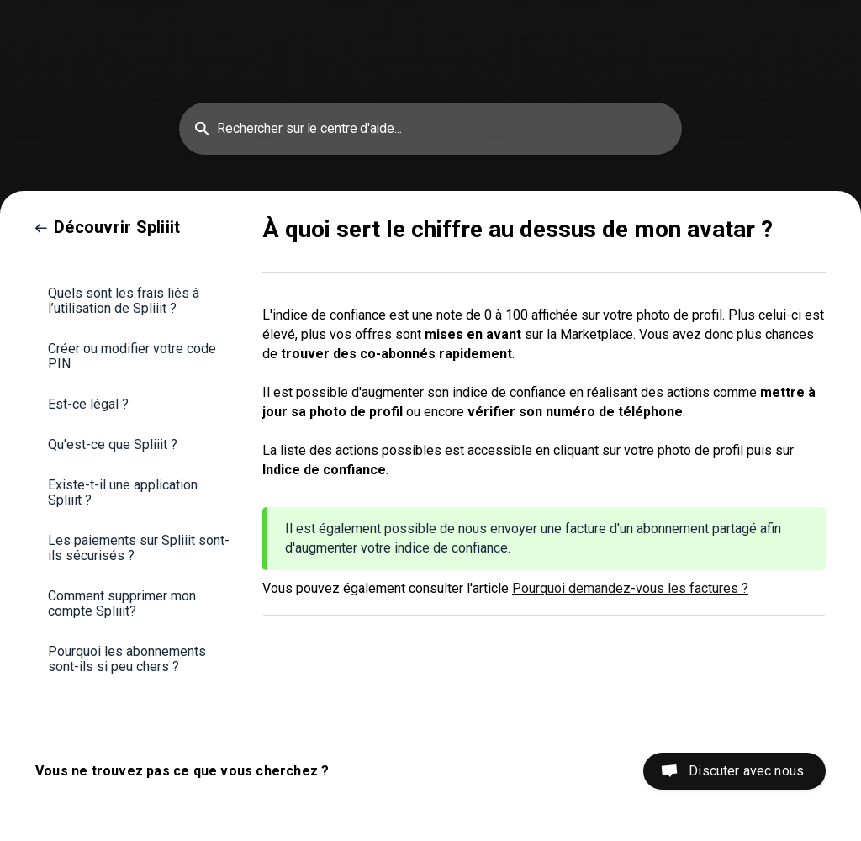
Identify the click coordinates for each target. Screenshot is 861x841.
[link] (107, 227)
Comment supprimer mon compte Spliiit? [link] (122, 603)
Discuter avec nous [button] (746, 771)
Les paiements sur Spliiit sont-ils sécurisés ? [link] (139, 547)
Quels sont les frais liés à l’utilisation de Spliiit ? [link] (123, 300)
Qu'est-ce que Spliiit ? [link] (112, 444)
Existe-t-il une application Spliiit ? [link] (123, 492)
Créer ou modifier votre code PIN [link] (132, 356)
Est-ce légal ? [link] (88, 404)
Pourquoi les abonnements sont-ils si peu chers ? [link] (127, 658)
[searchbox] (430, 129)
